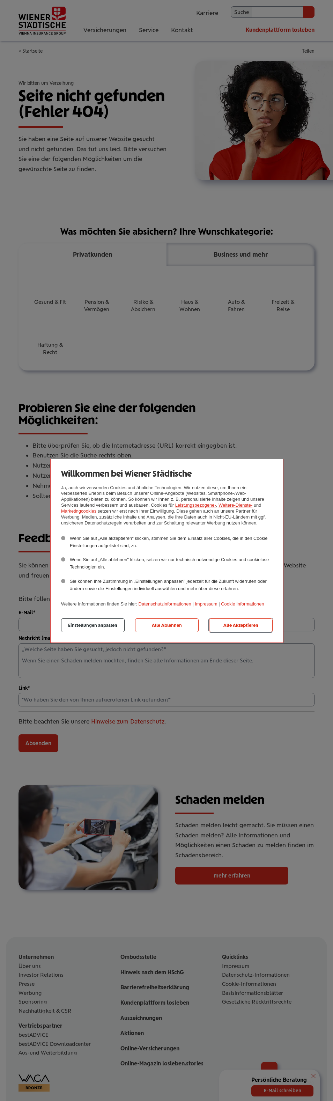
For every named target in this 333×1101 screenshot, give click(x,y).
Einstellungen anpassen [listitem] (92, 625)
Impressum (206, 604)
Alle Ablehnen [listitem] (167, 625)
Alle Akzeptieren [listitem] (240, 625)
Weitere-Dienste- (235, 505)
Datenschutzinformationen (165, 604)
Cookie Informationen (242, 604)
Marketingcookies (78, 511)
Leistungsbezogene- (195, 505)
